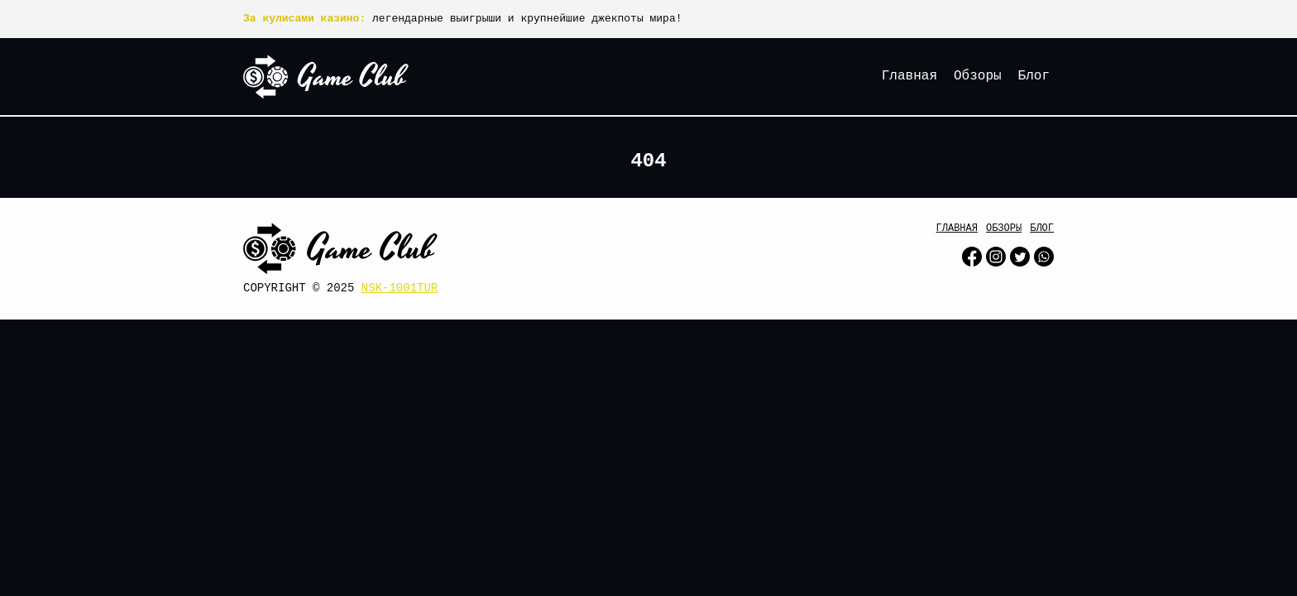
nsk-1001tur (399, 288)
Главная (909, 76)
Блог (1034, 76)
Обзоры (978, 76)
